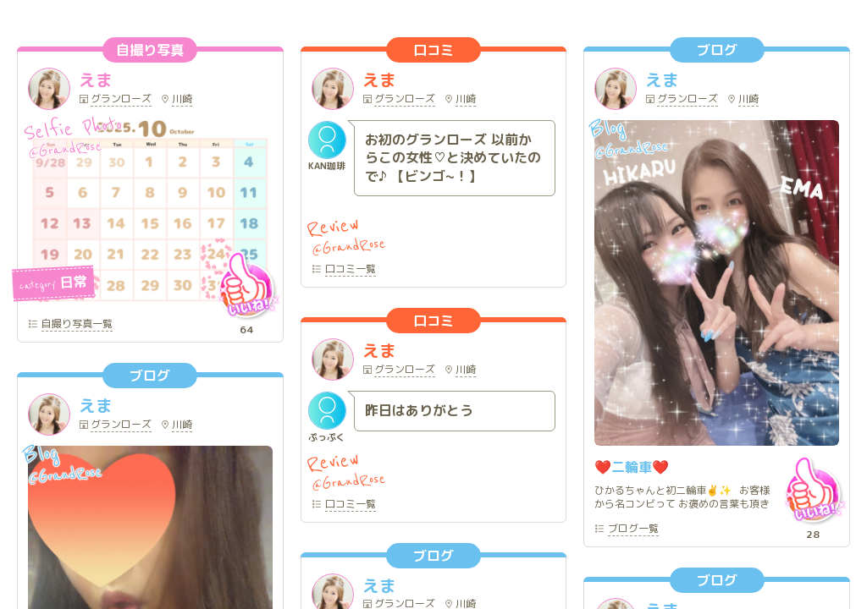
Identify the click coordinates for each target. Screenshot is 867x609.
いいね (246, 285)
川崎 (182, 100)
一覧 (77, 325)
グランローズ (121, 100)
